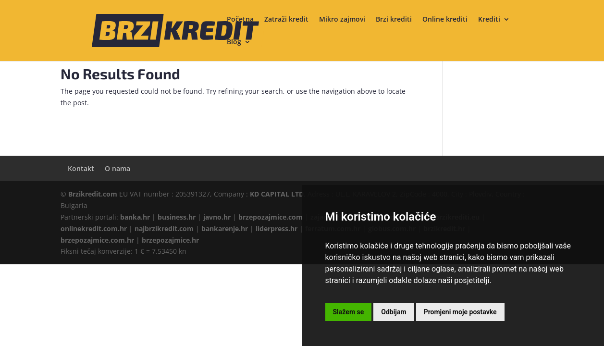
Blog (234, 42)
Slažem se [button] (348, 312)
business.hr (177, 217)
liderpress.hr (276, 228)
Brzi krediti (394, 20)
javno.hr (217, 217)
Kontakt (81, 168)
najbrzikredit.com (164, 228)
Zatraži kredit (286, 20)
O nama (117, 168)
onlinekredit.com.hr (94, 228)
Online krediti (445, 20)
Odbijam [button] (393, 312)
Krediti (489, 20)
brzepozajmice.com (270, 217)
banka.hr (135, 217)
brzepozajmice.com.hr (97, 240)
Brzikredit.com (92, 193)
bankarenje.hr (224, 228)
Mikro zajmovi (342, 20)
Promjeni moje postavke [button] (460, 312)
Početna (240, 20)
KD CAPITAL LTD (277, 193)
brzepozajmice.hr (170, 240)
